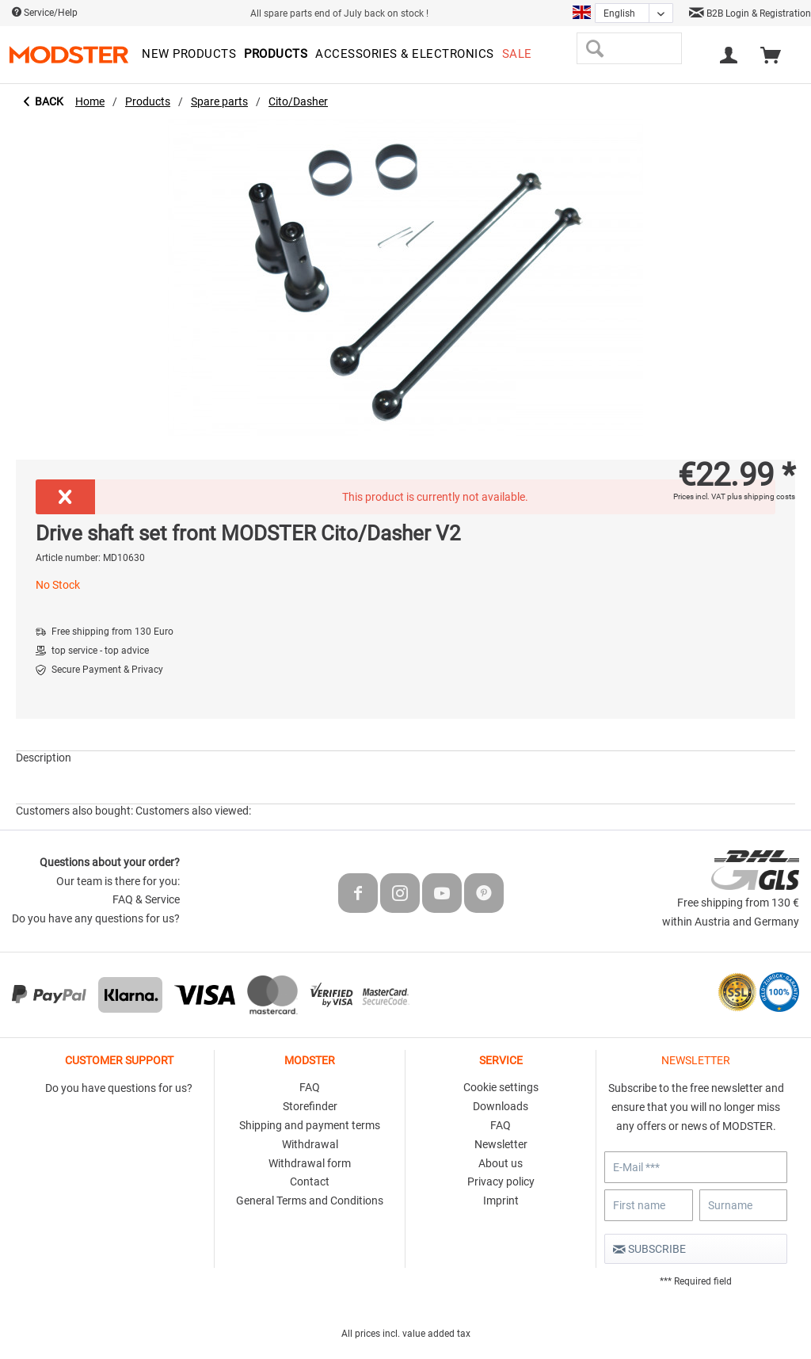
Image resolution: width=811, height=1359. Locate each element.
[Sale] (517, 54)
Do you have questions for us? (118, 1088)
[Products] (275, 54)
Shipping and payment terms (309, 1125)
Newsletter (500, 1144)
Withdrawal (310, 1144)
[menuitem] (189, 54)
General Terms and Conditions (309, 1200)
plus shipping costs (761, 496)
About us (500, 1163)
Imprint (501, 1200)
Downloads (500, 1106)
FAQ (309, 1087)
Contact (309, 1181)
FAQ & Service (146, 899)
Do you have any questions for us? (96, 918)
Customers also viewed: (193, 810)
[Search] (594, 48)
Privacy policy (501, 1181)
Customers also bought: (74, 810)
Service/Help (45, 12)
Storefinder (310, 1106)
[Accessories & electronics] (404, 54)
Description (43, 757)
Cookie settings (501, 1087)
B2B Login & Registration (750, 13)
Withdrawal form (309, 1163)
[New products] (189, 54)
